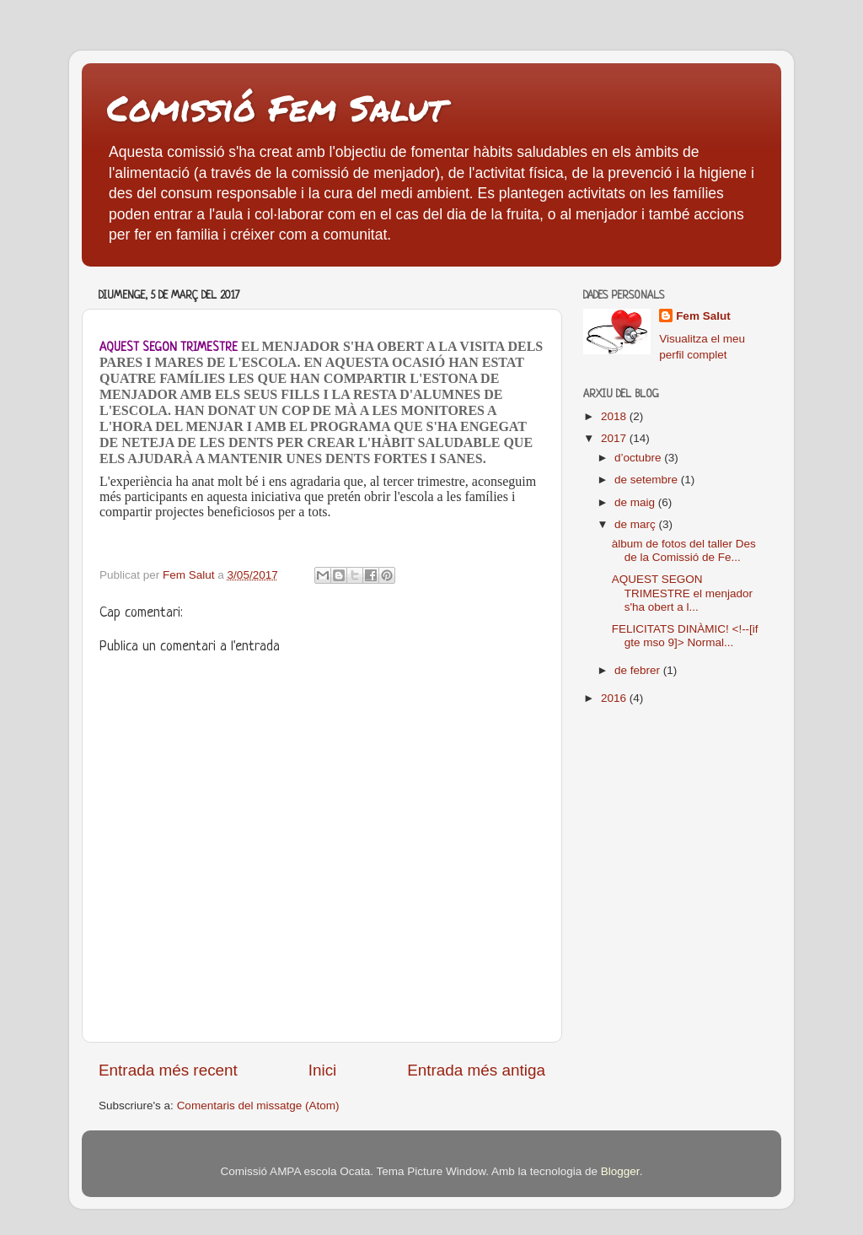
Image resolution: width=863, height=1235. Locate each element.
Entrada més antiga (476, 1070)
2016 (615, 698)
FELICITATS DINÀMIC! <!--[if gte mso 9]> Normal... (685, 636)
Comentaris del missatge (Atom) (258, 1105)
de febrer (638, 670)
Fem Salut (703, 316)
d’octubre (639, 457)
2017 (615, 438)
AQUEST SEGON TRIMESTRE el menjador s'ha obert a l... (682, 592)
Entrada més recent (168, 1070)
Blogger (620, 1171)
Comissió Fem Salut (276, 107)
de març (636, 524)
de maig (636, 502)
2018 (615, 416)
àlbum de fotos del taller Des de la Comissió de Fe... (684, 550)
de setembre (647, 479)
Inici (322, 1070)
